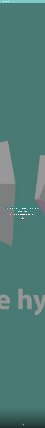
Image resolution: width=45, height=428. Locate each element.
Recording (20, 211)
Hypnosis (18, 208)
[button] (41, 1)
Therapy (25, 211)
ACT (7, 208)
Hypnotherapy (25, 208)
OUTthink (37, 208)
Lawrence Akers (22, 221)
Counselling (12, 208)
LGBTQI (31, 208)
